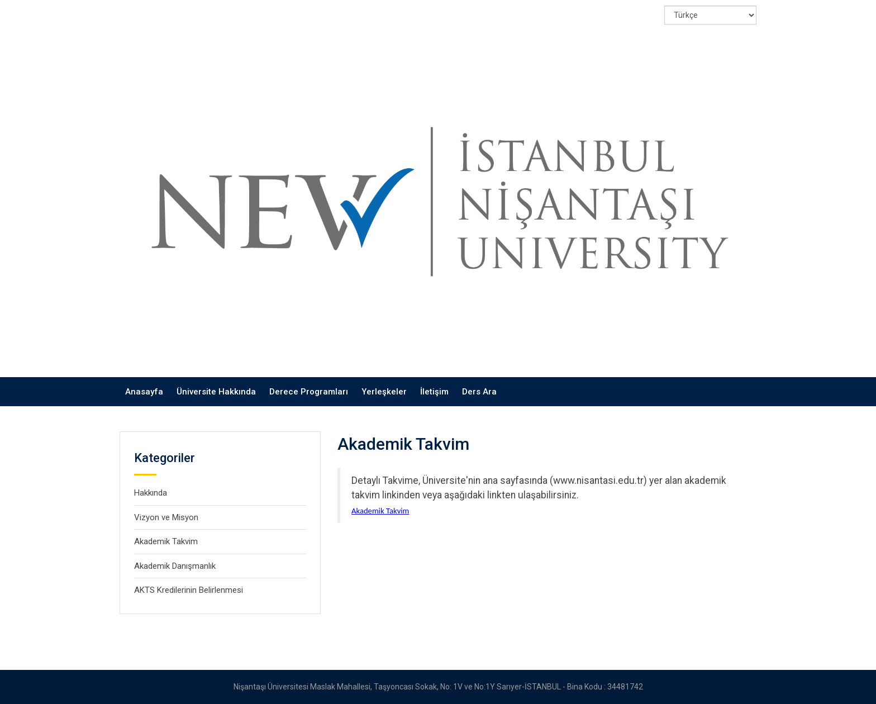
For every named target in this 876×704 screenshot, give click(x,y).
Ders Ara (479, 392)
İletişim (434, 392)
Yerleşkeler (384, 392)
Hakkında (150, 493)
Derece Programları (308, 392)
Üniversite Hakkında (216, 392)
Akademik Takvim (166, 541)
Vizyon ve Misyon (166, 517)
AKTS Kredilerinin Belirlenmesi (188, 590)
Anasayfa (144, 392)
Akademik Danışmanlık (175, 566)
